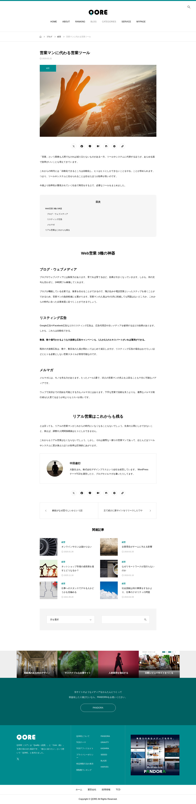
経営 (63, 542)
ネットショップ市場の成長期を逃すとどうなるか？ (77, 568)
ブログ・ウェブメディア (57, 214)
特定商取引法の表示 (84, 764)
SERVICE (126, 21)
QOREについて (83, 736)
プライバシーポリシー (84, 756)
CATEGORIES (109, 21)
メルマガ (51, 225)
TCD (118, 790)
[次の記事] (127, 511)
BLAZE (104, 761)
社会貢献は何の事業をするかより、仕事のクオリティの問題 (137, 590)
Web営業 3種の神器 (53, 208)
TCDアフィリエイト (85, 748)
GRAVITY (105, 742)
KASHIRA (105, 748)
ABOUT (66, 21)
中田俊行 (75, 463)
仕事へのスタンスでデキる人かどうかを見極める (77, 590)
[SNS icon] (18, 759)
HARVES (104, 767)
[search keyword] (121, 620)
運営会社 (92, 790)
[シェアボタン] (73, 146)
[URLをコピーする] (122, 146)
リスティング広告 (54, 219)
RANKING (80, 21)
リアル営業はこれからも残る (57, 230)
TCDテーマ (81, 742)
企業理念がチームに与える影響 (137, 547)
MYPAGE (141, 21)
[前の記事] (69, 511)
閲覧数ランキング (84, 770)
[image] (155, 773)
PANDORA (98, 708)
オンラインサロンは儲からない (76, 547)
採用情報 (106, 790)
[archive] (71, 619)
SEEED (104, 755)
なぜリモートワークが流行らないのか (138, 568)
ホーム (79, 790)
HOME (53, 21)
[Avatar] (55, 468)
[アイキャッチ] (48, 547)
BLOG (94, 21)
